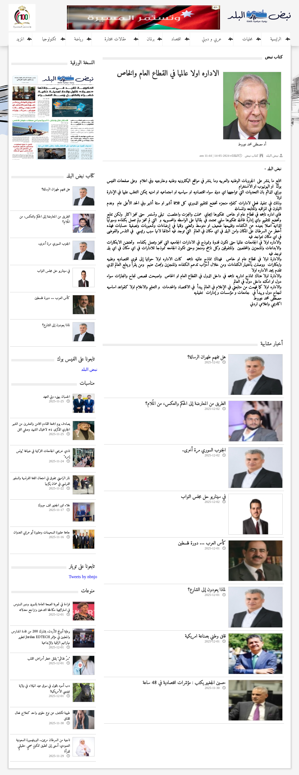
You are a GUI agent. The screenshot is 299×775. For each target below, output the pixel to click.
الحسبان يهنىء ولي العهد (56, 397)
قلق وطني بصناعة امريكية (205, 636)
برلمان (150, 39)
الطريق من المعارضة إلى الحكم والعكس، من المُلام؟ (185, 404)
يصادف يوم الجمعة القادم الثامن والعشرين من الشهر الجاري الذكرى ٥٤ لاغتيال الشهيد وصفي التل (41, 427)
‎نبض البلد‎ (89, 369)
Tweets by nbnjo (83, 576)
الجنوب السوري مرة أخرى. (204, 450)
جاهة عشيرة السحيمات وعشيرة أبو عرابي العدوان (41, 532)
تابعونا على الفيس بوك (76, 359)
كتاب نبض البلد (80, 176)
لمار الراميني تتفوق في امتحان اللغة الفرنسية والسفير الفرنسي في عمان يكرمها (41, 481)
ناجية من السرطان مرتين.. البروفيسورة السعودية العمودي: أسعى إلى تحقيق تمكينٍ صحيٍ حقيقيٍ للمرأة (43, 746)
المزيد (20, 39)
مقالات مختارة (115, 39)
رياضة (78, 39)
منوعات (88, 591)
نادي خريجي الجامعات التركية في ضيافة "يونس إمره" (43, 454)
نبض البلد (272, 156)
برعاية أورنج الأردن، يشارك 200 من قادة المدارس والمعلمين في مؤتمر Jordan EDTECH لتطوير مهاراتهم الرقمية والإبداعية (40, 637)
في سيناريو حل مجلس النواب (203, 497)
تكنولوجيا (49, 39)
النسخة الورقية (82, 63)
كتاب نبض (251, 156)
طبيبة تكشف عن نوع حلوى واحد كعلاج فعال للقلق (42, 716)
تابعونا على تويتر (82, 566)
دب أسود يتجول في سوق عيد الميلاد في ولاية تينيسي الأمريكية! (44, 689)
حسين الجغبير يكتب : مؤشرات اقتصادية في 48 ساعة (184, 683)
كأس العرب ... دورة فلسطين (202, 543)
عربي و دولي (211, 39)
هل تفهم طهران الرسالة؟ (206, 357)
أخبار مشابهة (271, 344)
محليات (247, 39)
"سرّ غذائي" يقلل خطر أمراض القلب (48, 659)
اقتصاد (176, 39)
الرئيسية (275, 39)
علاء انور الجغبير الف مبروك (54, 505)
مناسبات (87, 383)
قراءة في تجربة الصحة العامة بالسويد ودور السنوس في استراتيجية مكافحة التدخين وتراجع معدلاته (41, 607)
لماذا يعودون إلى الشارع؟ (207, 590)
